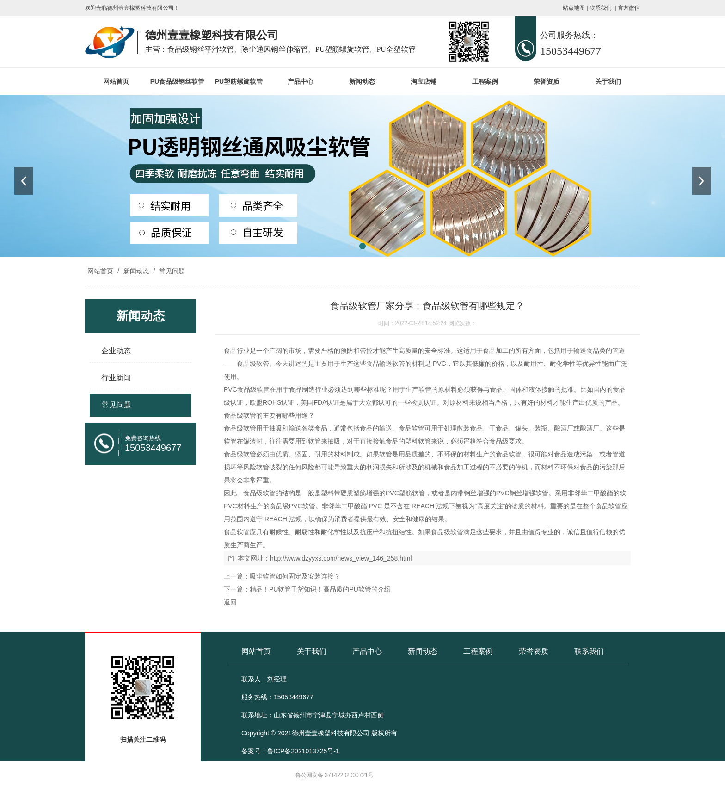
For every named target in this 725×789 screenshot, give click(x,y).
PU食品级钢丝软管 (177, 81)
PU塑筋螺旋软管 (239, 81)
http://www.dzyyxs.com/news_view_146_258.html (341, 558)
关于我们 (608, 81)
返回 (230, 602)
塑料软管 (418, 441)
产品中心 (300, 81)
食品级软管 (253, 363)
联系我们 (601, 8)
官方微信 (629, 8)
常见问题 (171, 271)
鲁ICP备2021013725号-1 (303, 751)
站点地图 (574, 8)
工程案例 (485, 81)
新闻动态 (362, 81)
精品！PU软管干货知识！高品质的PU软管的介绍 (320, 589)
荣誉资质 (546, 81)
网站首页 (116, 81)
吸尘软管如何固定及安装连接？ (295, 576)
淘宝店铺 (423, 81)
